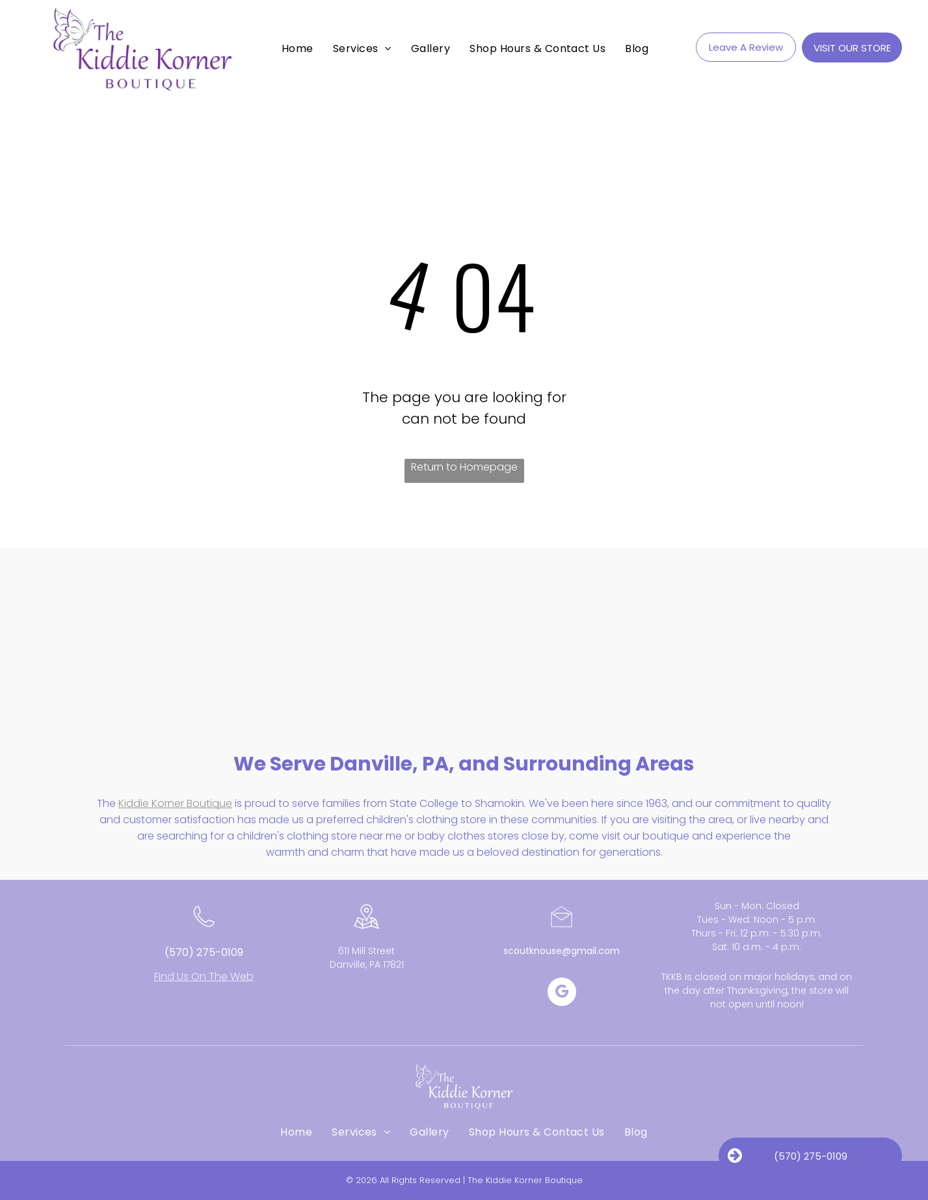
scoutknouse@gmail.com (561, 950)
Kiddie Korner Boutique (175, 803)
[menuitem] (297, 48)
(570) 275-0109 (204, 952)
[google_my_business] (562, 993)
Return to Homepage (464, 466)
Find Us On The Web (204, 976)
